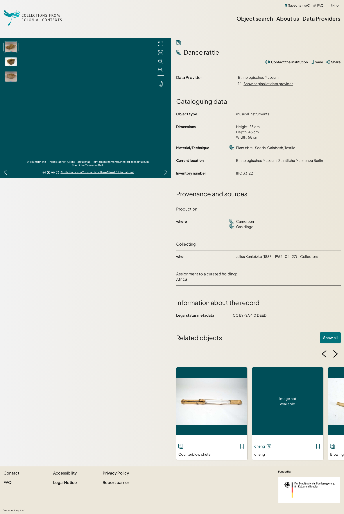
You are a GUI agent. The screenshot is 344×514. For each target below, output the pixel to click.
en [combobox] (332, 5)
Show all (330, 337)
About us (287, 18)
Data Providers (321, 18)
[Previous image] (5, 172)
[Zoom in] (160, 61)
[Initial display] (160, 52)
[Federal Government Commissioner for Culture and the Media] (309, 490)
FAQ (320, 5)
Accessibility (65, 472)
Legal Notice (65, 482)
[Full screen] (160, 43)
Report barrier (116, 482)
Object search (254, 18)
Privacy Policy (116, 472)
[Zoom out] (160, 70)
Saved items (299, 5)
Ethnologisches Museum (258, 77)
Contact (11, 472)
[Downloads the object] (160, 83)
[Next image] (165, 172)
